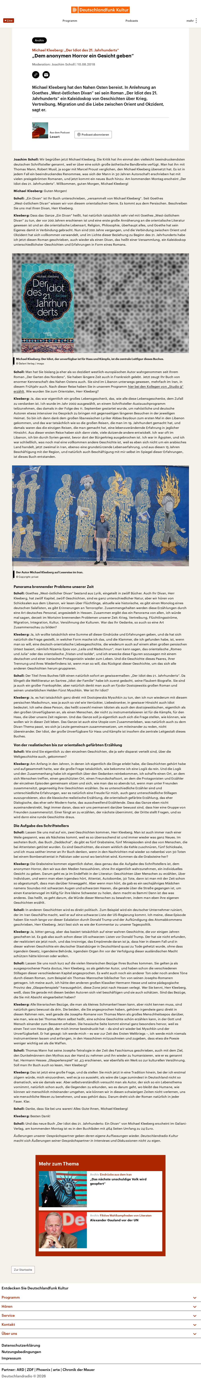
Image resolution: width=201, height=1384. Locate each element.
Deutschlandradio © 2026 (24, 1376)
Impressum (11, 1358)
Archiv (39, 40)
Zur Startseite (23, 1269)
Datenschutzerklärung (21, 1345)
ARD (22, 1369)
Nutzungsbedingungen (21, 1351)
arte (58, 1369)
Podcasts (132, 20)
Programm (70, 20)
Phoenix (44, 1369)
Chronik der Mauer (79, 1369)
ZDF (31, 1369)
